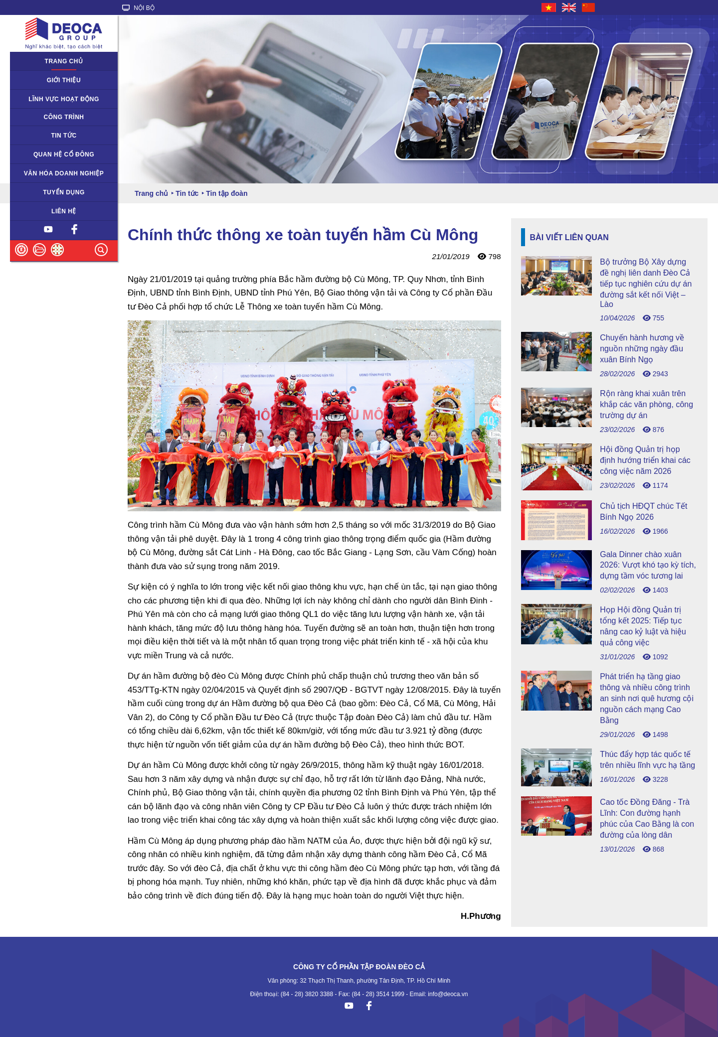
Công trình (64, 117)
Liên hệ (63, 211)
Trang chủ (64, 61)
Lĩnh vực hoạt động (63, 99)
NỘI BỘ (138, 7)
